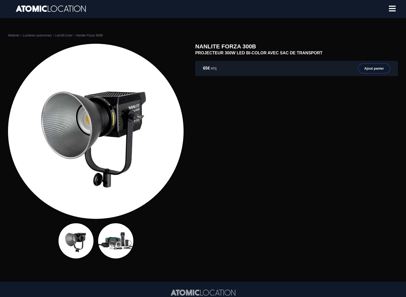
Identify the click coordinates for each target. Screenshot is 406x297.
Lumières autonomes (37, 35)
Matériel (13, 35)
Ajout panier (374, 68)
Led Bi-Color (64, 35)
